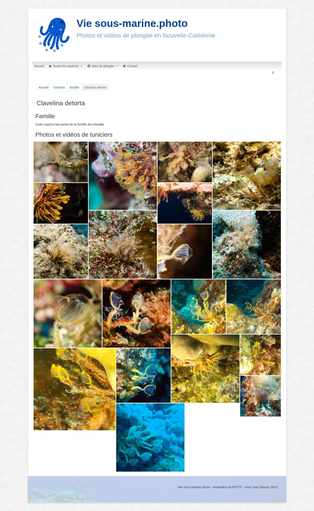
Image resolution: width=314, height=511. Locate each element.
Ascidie (74, 87)
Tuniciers (59, 87)
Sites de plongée (105, 66)
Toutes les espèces (68, 66)
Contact (132, 66)
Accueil (39, 66)
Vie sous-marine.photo (132, 23)
